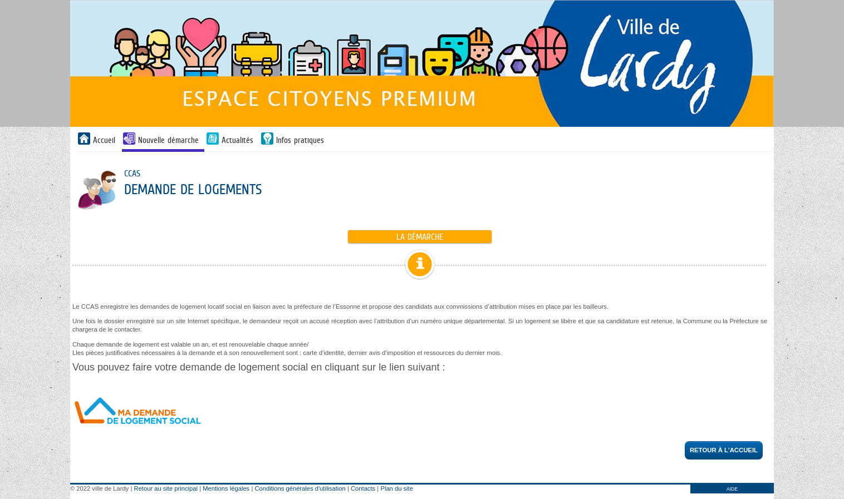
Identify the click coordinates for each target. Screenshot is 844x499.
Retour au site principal (166, 488)
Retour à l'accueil (724, 450)
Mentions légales (226, 488)
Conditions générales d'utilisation (300, 488)
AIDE (732, 489)
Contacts (363, 488)
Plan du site (396, 488)
